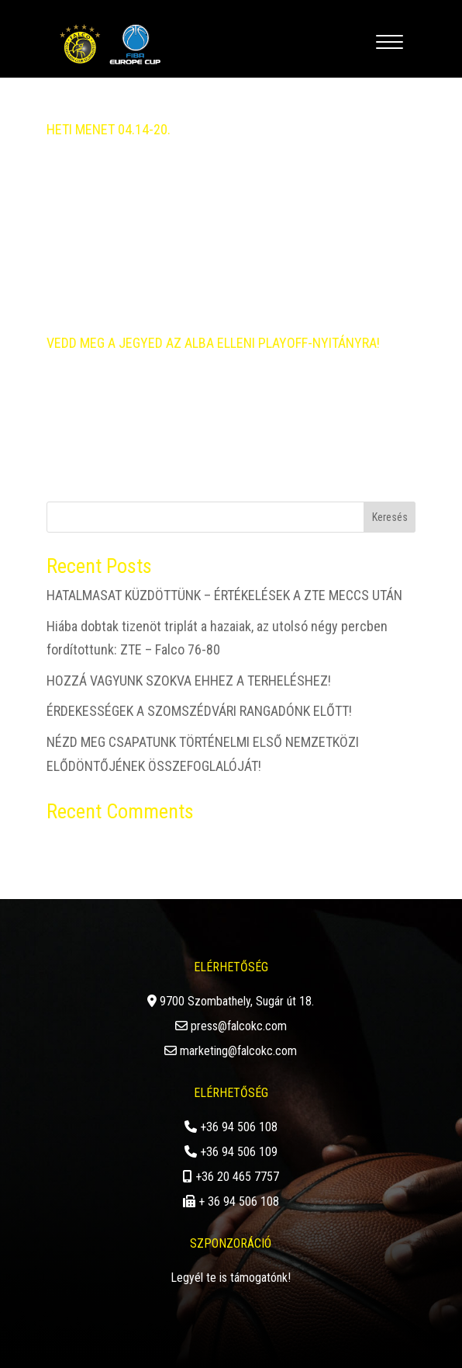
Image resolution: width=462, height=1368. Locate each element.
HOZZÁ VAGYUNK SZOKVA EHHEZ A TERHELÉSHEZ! (189, 680)
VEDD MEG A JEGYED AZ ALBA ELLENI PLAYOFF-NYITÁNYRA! (213, 343)
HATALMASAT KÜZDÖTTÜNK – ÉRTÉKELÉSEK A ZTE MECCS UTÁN (224, 595)
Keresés (390, 517)
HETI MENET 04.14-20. (109, 129)
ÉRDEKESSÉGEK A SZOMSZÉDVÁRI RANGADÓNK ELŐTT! (199, 711)
